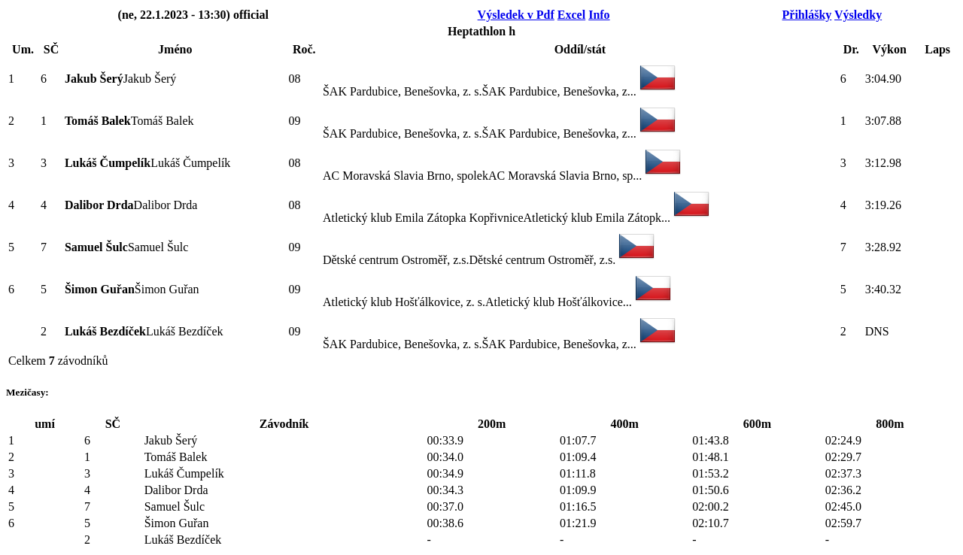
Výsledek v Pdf (516, 14)
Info (598, 14)
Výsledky (858, 14)
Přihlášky (807, 14)
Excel (571, 14)
